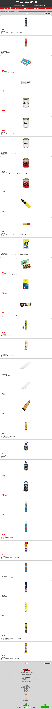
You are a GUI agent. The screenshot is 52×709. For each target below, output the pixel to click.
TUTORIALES (36, 8)
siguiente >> (47, 13)
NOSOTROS (5, 8)
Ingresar (36, 5)
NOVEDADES (16, 8)
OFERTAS (26, 8)
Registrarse (41, 5)
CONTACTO (46, 8)
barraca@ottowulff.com (26, 677)
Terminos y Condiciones (26, 681)
